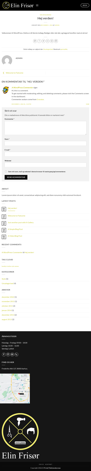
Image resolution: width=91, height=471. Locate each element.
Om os (41, 464)
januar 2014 (6, 310)
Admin (57, 25)
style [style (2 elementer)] (13, 266)
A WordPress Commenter (22, 87)
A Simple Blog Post (15, 229)
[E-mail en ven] (48, 41)
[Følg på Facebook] (4, 354)
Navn (7, 139)
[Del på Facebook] (39, 41)
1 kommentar (14, 210)
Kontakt (48, 464)
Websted (8, 161)
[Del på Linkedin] (56, 41)
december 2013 (8, 315)
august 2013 (7, 319)
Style (4, 279)
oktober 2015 (7, 306)
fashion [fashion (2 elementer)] (9, 266)
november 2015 (8, 301)
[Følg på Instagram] (8, 354)
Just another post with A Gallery (21, 222)
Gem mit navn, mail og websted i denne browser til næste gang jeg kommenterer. (37, 172)
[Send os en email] (12, 354)
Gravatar (40, 99)
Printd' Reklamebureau (52, 468)
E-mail (7, 150)
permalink (64, 49)
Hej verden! (12, 208)
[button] (37, 5)
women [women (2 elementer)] (17, 266)
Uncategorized (45, 15)
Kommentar (9, 119)
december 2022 (8, 297)
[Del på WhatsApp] (35, 41)
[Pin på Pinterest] (52, 41)
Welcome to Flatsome (12, 73)
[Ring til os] (16, 354)
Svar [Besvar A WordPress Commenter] (87, 104)
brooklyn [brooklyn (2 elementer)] (4, 266)
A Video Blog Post (15, 236)
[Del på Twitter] (43, 41)
